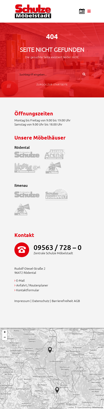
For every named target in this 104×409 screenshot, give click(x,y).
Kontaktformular (27, 290)
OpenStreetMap (84, 407)
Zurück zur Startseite (52, 84)
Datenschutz (40, 301)
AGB (77, 301)
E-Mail (20, 280)
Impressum (22, 301)
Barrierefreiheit (62, 301)
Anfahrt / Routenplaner (32, 285)
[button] (57, 390)
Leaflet (71, 407)
